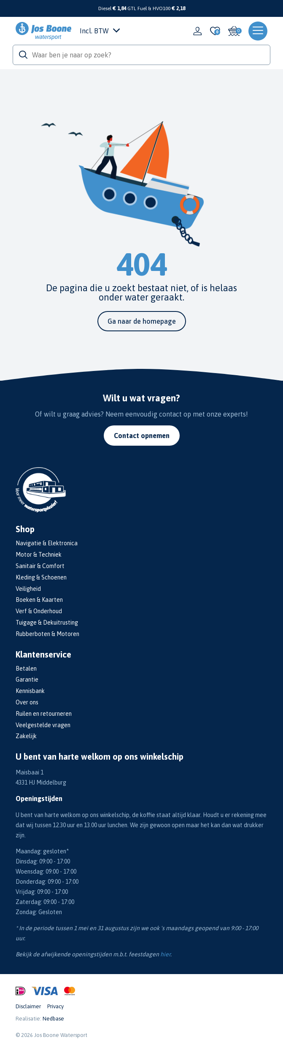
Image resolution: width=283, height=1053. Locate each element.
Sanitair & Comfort (40, 566)
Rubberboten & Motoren (47, 634)
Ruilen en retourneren (44, 713)
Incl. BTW (100, 31)
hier (165, 954)
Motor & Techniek (39, 554)
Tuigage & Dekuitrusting (47, 622)
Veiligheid (28, 588)
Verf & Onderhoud (39, 611)
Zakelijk (26, 736)
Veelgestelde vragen (43, 725)
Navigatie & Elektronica (47, 543)
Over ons (27, 702)
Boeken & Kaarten (39, 599)
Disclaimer (28, 1006)
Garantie (27, 679)
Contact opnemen (142, 435)
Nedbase (53, 1018)
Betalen (26, 668)
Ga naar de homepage (142, 321)
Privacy (55, 1006)
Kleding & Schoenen (41, 577)
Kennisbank (30, 691)
